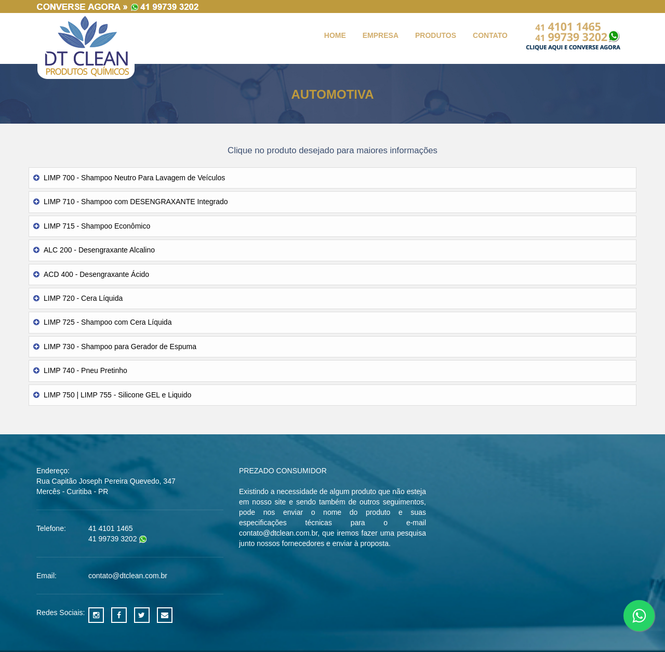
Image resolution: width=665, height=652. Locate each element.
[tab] (332, 178)
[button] (332, 178)
